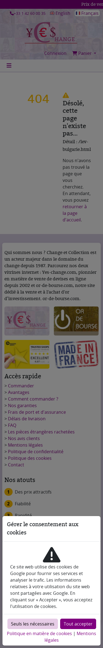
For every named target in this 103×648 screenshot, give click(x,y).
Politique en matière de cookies (39, 633)
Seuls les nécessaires (32, 624)
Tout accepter (78, 624)
